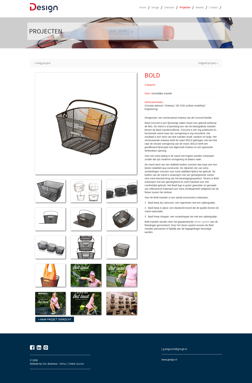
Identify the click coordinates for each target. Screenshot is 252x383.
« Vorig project (42, 63)
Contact (213, 7)
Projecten (184, 7)
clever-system (202, 221)
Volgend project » (208, 63)
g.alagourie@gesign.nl (175, 349)
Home (142, 7)
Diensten (169, 7)
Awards (200, 7)
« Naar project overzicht (54, 319)
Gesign (155, 7)
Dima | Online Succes (72, 363)
